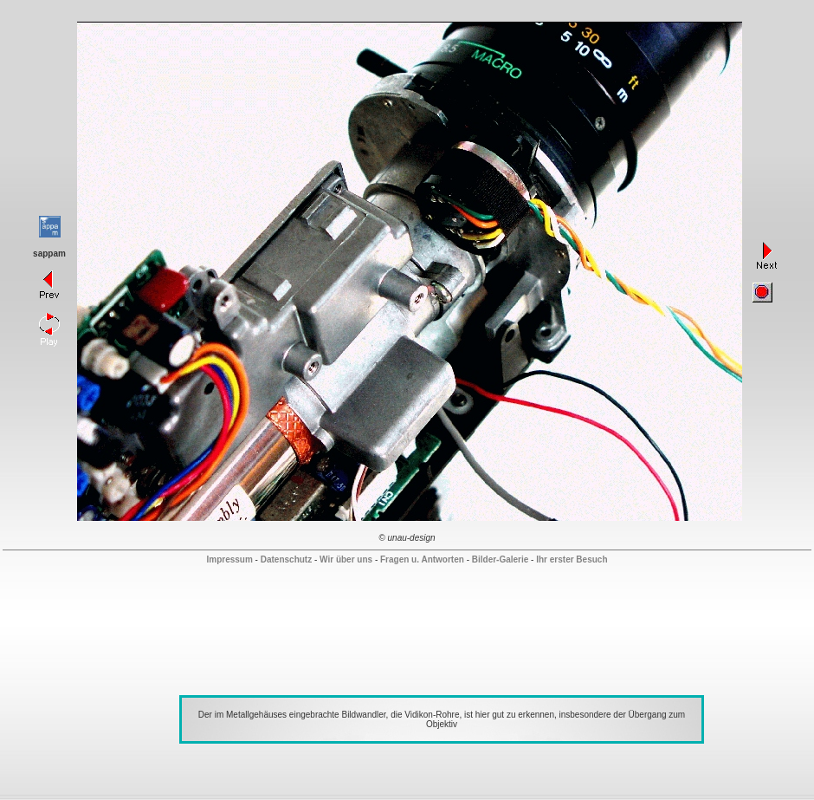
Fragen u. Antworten (422, 559)
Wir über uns (346, 559)
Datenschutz (286, 559)
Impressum (229, 559)
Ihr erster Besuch (571, 559)
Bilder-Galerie (500, 559)
